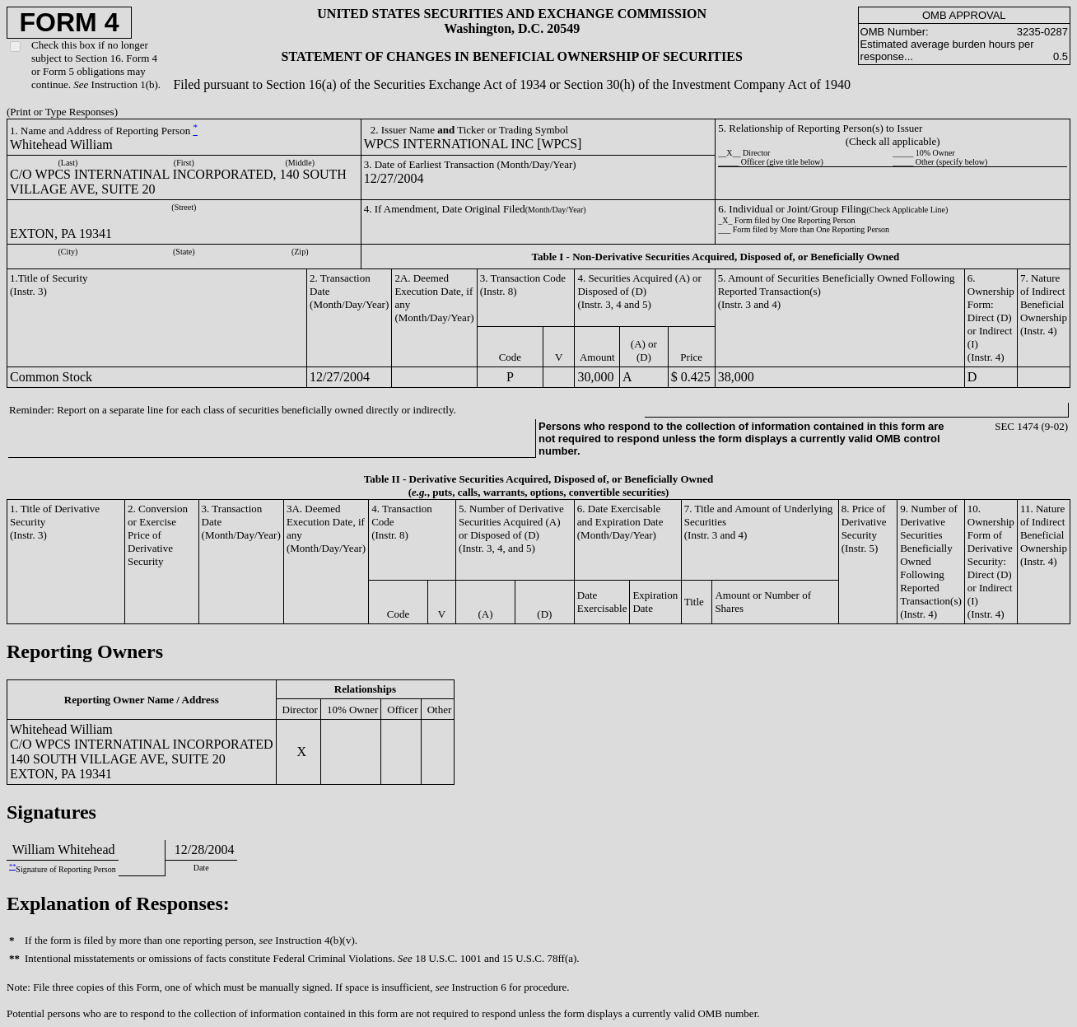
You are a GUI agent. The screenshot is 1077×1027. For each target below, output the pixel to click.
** (12, 867)
